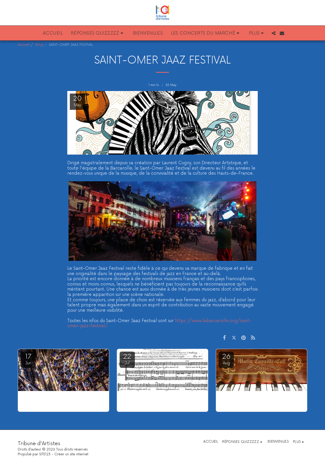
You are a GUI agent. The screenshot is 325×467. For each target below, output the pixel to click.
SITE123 (45, 454)
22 (127, 359)
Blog (39, 45)
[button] (98, 33)
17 (28, 359)
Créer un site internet (71, 454)
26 (226, 359)
